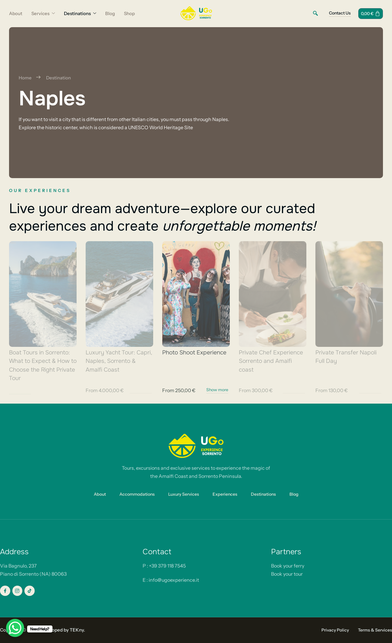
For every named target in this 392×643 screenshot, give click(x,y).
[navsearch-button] (315, 14)
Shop (129, 13)
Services (43, 13)
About (15, 13)
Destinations (80, 13)
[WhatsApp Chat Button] (15, 628)
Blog (110, 13)
